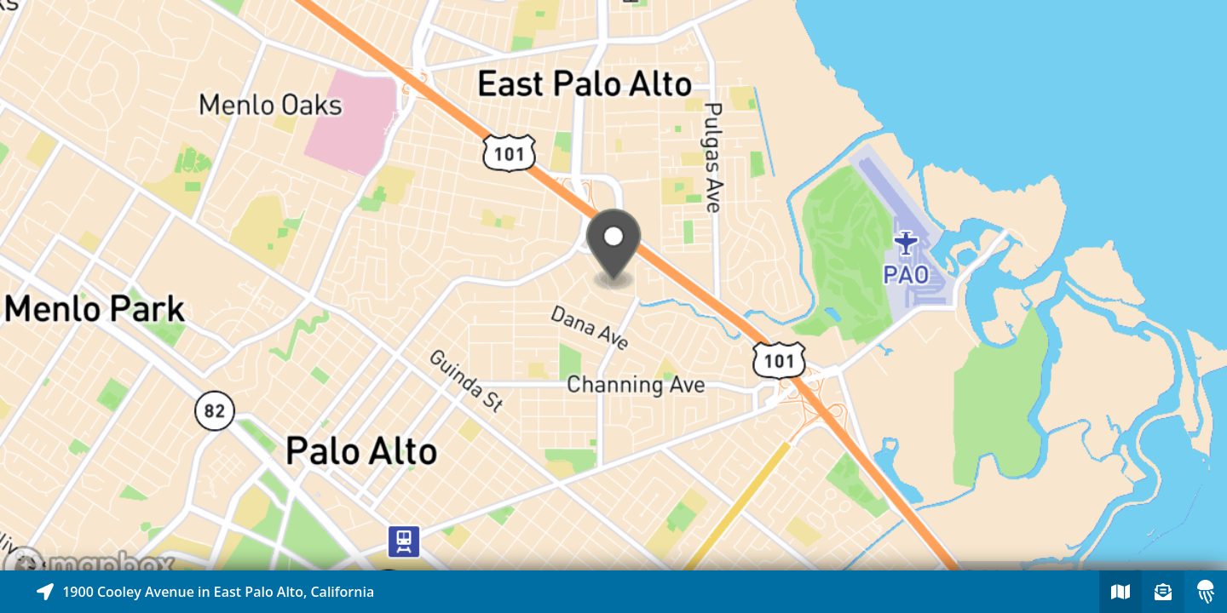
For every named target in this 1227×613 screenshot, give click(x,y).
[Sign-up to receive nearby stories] (1163, 591)
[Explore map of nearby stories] (613, 285)
